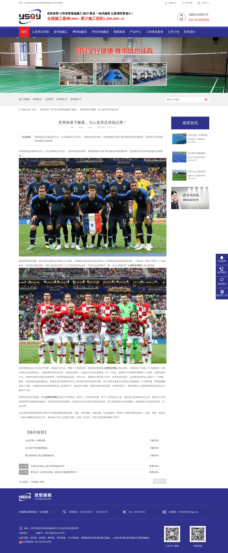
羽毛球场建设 (100, 31)
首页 (24, 31)
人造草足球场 (40, 31)
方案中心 (203, 3)
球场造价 (37, 99)
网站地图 (187, 3)
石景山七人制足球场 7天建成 (201, 171)
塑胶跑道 (119, 31)
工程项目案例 (154, 31)
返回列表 (159, 481)
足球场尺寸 (61, 99)
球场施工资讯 (37, 482)
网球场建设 (80, 31)
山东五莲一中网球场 (35, 440)
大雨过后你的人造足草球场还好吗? (47, 466)
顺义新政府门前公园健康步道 (39, 455)
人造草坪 (49, 99)
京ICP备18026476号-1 (55, 533)
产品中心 (135, 31)
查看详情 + (154, 466)
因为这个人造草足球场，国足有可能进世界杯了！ (54, 472)
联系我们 (189, 31)
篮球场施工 (61, 31)
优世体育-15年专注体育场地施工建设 (58, 109)
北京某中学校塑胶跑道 (36, 448)
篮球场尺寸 (76, 99)
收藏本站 (170, 3)
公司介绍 (173, 31)
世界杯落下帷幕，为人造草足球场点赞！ (100, 109)
